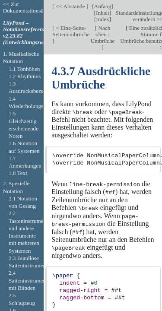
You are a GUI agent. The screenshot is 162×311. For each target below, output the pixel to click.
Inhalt (102, 13)
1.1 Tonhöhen (24, 69)
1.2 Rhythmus (25, 76)
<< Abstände (70, 6)
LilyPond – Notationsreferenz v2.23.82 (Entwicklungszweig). (28, 32)
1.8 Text (18, 173)
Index (102, 19)
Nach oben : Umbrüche (102, 34)
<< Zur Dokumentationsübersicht (32, 7)
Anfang (102, 6)
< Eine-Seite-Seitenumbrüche (70, 31)
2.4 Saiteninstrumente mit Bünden (29, 280)
